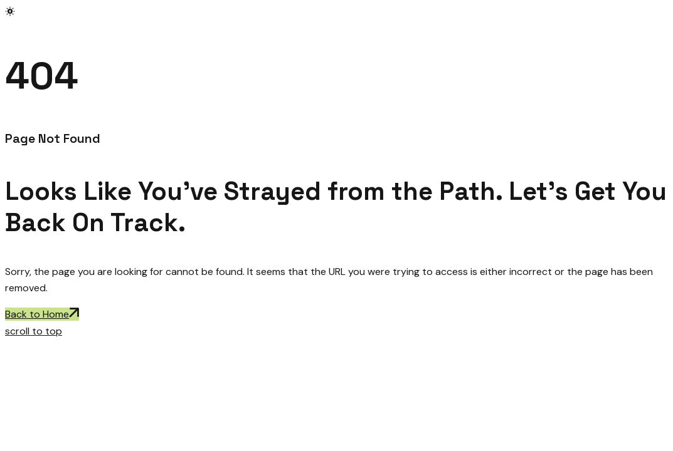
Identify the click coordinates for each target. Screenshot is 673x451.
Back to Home (42, 314)
